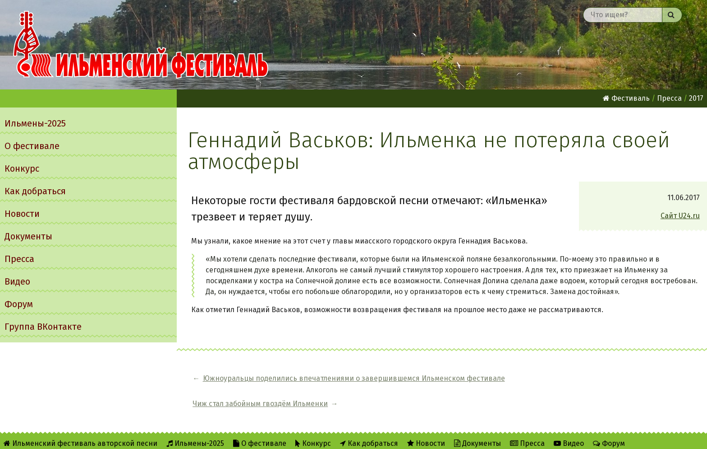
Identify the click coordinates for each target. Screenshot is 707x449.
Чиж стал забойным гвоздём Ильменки (595, 378)
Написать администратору (292, 436)
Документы (28, 236)
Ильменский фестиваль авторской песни (141, 45)
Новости (22, 213)
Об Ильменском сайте (123, 436)
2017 (696, 98)
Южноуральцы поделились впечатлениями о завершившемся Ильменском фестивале (354, 378)
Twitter (216, 436)
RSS (180, 436)
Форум (19, 304)
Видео (17, 281)
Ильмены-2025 (35, 123)
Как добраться (35, 191)
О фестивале (32, 145)
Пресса (19, 258)
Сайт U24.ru (680, 215)
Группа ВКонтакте (43, 326)
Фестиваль (626, 98)
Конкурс (22, 168)
